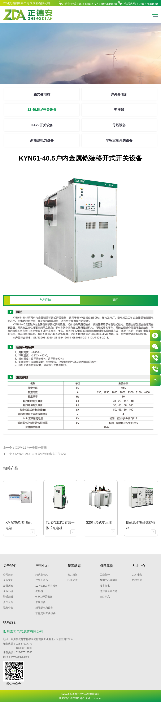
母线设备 (119, 125)
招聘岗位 (137, 580)
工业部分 (105, 574)
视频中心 (8, 607)
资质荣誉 (8, 596)
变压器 (119, 109)
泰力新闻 (73, 574)
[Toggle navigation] (154, 15)
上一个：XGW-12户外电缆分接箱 (25, 447)
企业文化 (8, 580)
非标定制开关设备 (119, 140)
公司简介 (8, 574)
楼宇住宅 (105, 585)
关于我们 (10, 566)
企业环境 (8, 591)
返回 (115, 299)
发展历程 (8, 585)
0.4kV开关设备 (42, 125)
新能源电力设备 (42, 140)
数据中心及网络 (108, 580)
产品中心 (42, 566)
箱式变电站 (42, 94)
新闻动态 (74, 566)
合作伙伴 (8, 602)
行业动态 (73, 580)
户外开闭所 (119, 94)
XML (88, 698)
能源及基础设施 (108, 591)
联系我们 (10, 622)
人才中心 (138, 566)
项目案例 (106, 566)
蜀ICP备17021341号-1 (71, 698)
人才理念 (137, 574)
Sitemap (97, 698)
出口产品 (105, 596)
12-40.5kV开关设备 (41, 109)
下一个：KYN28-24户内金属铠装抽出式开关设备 (35, 454)
